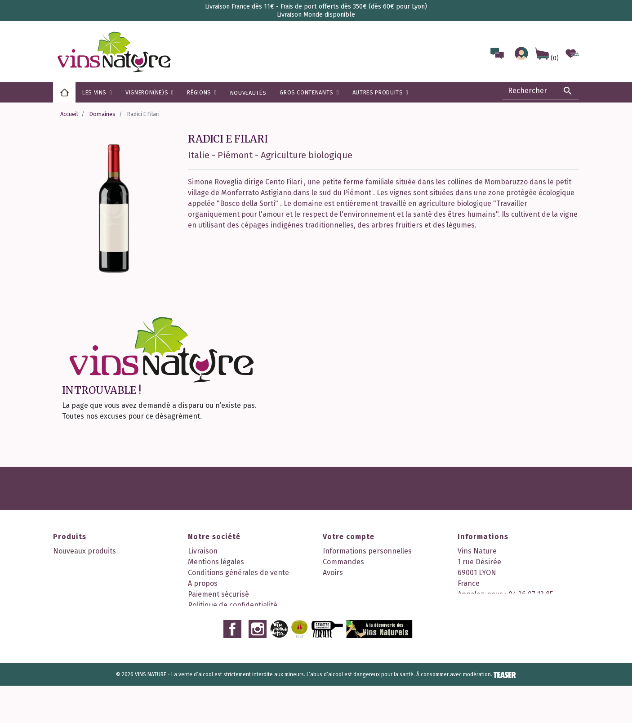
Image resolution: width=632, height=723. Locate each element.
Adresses (338, 583)
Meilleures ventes (82, 572)
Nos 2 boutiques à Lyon (226, 626)
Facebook (232, 666)
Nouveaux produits (84, 551)
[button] (201, 92)
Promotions (72, 562)
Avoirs (333, 572)
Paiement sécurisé (218, 594)
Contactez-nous (214, 615)
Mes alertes (342, 605)
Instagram (258, 666)
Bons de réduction (353, 594)
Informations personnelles (367, 551)
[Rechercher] (541, 90)
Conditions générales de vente (238, 572)
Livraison (203, 551)
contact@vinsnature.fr (496, 615)
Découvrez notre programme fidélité (248, 637)
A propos (203, 583)
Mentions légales (216, 562)
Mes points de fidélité (358, 615)
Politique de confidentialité (232, 605)
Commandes (343, 562)
